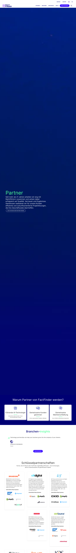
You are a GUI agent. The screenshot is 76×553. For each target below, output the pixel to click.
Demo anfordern (64, 5)
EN (72, 1)
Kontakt (58, 1)
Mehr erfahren (38, 451)
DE (68, 1)
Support (64, 1)
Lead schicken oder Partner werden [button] (15, 210)
